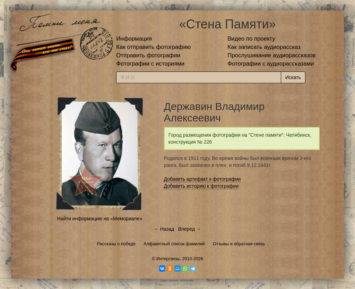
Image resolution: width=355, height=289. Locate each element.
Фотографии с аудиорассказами (270, 63)
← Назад (164, 229)
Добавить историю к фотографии (201, 186)
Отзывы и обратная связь (239, 243)
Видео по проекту (251, 38)
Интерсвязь (168, 258)
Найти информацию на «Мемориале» (99, 218)
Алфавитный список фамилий (174, 243)
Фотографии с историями (150, 63)
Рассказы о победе (116, 243)
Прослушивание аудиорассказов (271, 55)
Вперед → (189, 229)
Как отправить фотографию (153, 47)
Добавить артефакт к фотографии (202, 179)
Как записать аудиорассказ (264, 47)
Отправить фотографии (148, 55)
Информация (134, 38)
